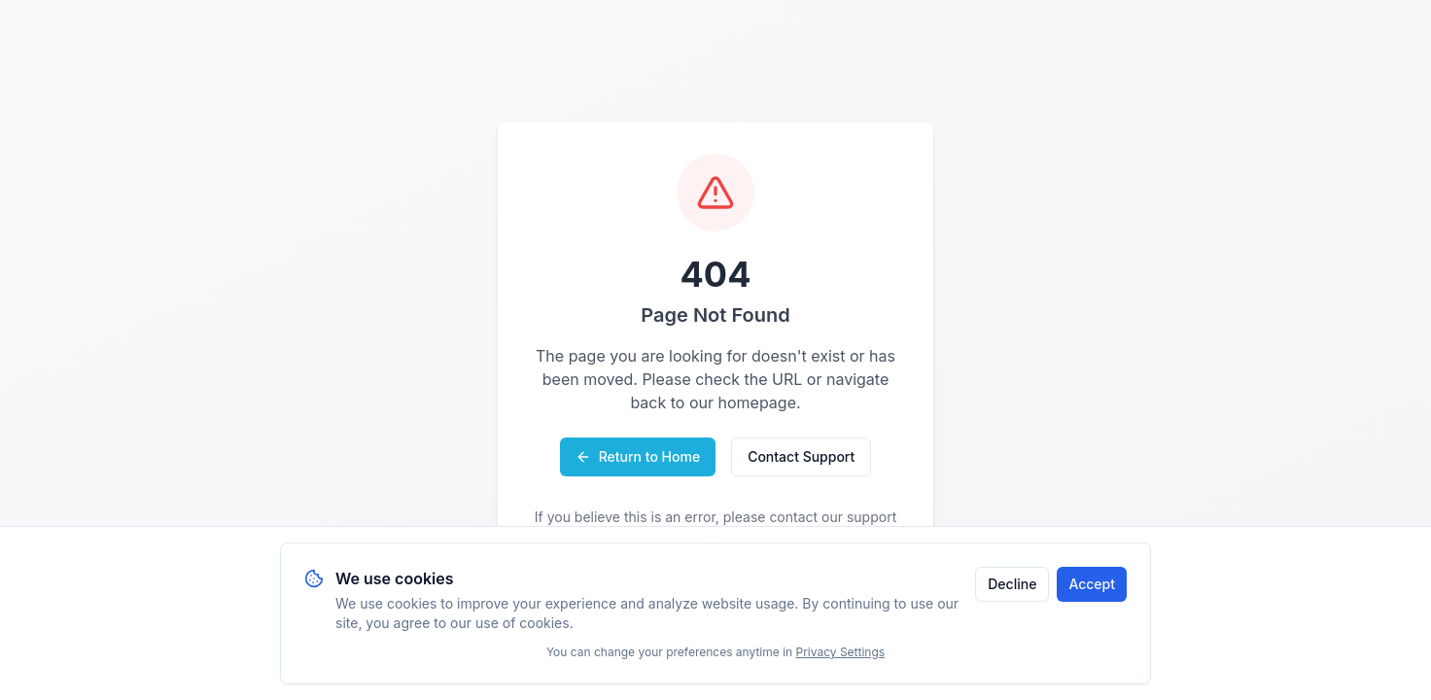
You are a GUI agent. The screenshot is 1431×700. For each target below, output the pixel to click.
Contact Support (801, 456)
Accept (1091, 584)
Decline (1012, 584)
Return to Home (638, 456)
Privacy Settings (841, 652)
